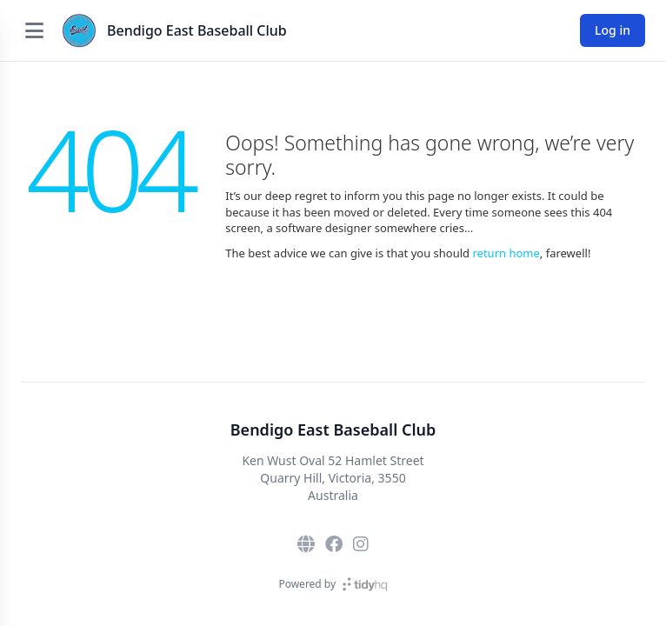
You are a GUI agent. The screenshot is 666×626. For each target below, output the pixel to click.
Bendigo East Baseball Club (197, 30)
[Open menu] (34, 30)
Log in (612, 30)
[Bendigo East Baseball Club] (79, 30)
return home (505, 253)
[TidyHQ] (365, 584)
